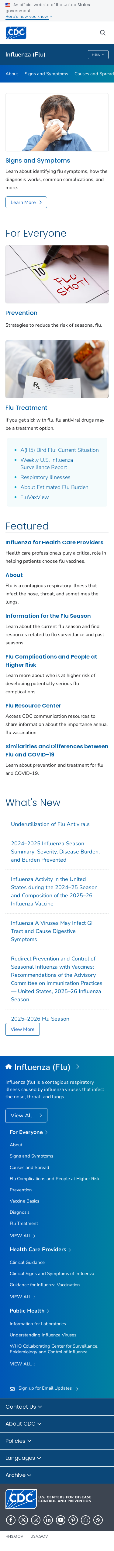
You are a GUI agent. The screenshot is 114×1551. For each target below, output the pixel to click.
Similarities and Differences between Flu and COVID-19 (57, 750)
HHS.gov (14, 1536)
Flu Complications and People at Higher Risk (51, 661)
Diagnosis (19, 1212)
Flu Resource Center (33, 705)
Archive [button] (18, 1475)
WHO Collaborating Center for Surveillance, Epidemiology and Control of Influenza (54, 1349)
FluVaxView (34, 497)
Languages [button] (23, 1458)
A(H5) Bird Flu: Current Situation (59, 450)
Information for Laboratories (38, 1324)
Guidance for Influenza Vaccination (45, 1285)
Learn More (23, 202)
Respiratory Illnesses (45, 477)
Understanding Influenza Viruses (43, 1335)
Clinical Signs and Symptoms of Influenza (52, 1274)
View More (23, 1029)
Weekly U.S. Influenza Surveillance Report (46, 463)
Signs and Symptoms (46, 74)
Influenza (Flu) (25, 54)
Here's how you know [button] (29, 16)
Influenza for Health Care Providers (54, 542)
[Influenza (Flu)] (57, 1067)
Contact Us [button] (24, 1407)
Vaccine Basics (24, 1201)
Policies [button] (18, 1441)
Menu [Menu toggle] (98, 55)
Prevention (21, 313)
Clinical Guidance (27, 1262)
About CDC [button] (23, 1424)
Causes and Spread (29, 1167)
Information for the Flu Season (48, 616)
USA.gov (39, 1536)
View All (22, 1115)
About (11, 74)
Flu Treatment (26, 407)
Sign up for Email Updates (45, 1388)
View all (23, 1236)
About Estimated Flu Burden (54, 487)
